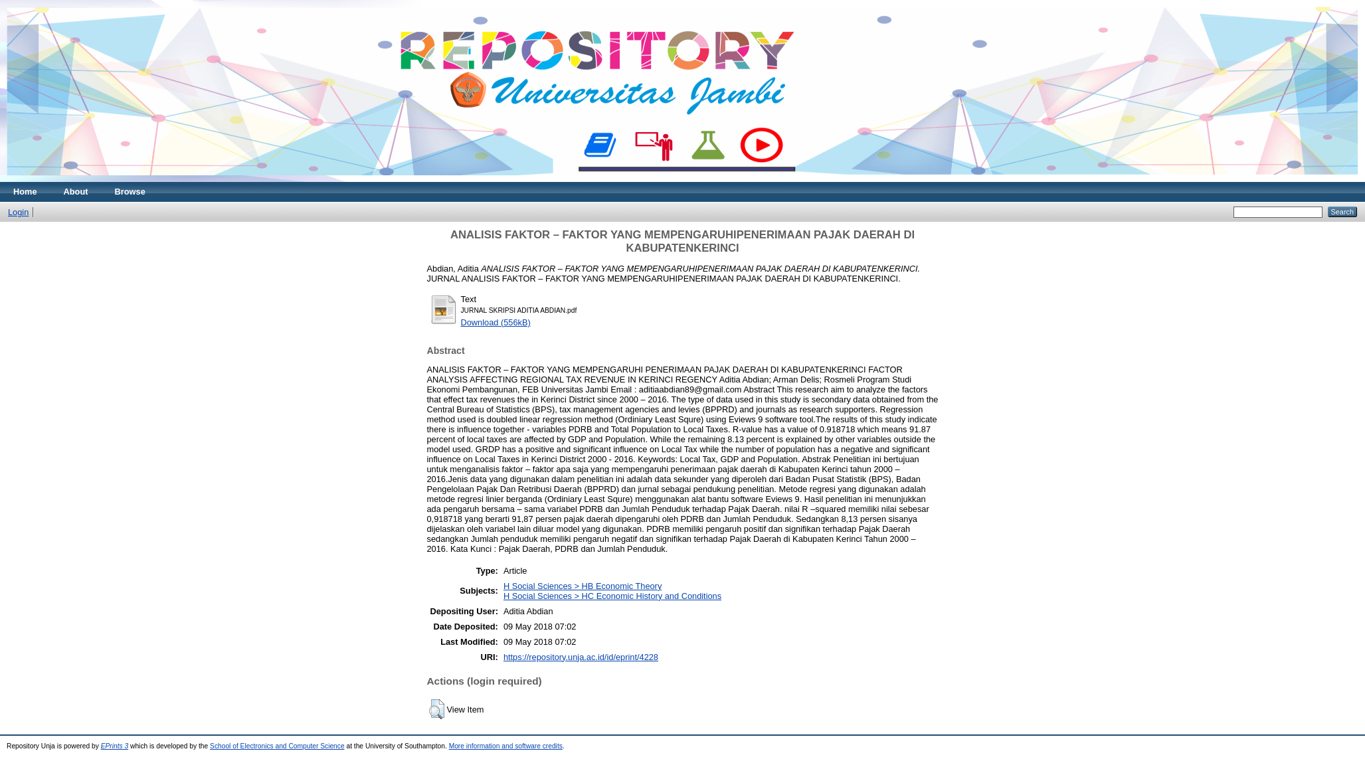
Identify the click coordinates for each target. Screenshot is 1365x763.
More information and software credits (506, 746)
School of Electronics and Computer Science (277, 746)
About (76, 192)
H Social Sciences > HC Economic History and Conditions (612, 596)
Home (25, 192)
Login (18, 212)
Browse (130, 192)
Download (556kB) (496, 322)
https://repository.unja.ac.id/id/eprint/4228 (580, 657)
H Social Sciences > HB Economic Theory (582, 586)
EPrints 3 (115, 746)
